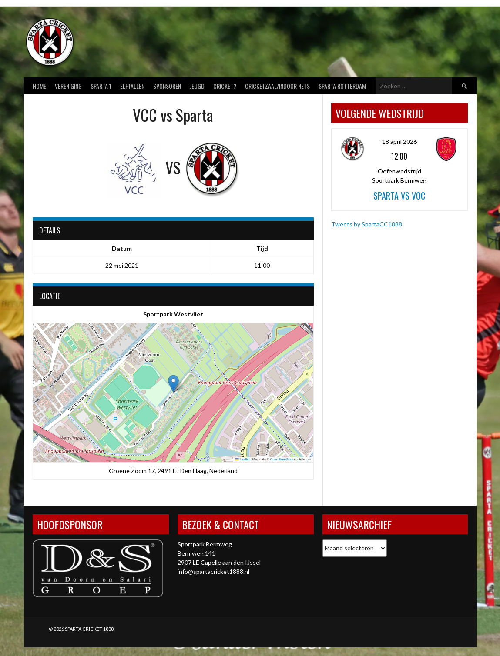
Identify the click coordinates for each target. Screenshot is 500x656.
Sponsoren (167, 85)
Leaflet (242, 459)
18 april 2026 (399, 141)
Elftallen (132, 85)
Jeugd (197, 85)
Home (39, 85)
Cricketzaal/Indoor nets (277, 85)
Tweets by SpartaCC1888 (366, 224)
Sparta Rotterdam (342, 85)
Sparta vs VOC (399, 195)
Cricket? (224, 85)
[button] (173, 384)
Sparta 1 (101, 85)
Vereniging (68, 85)
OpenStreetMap (281, 459)
